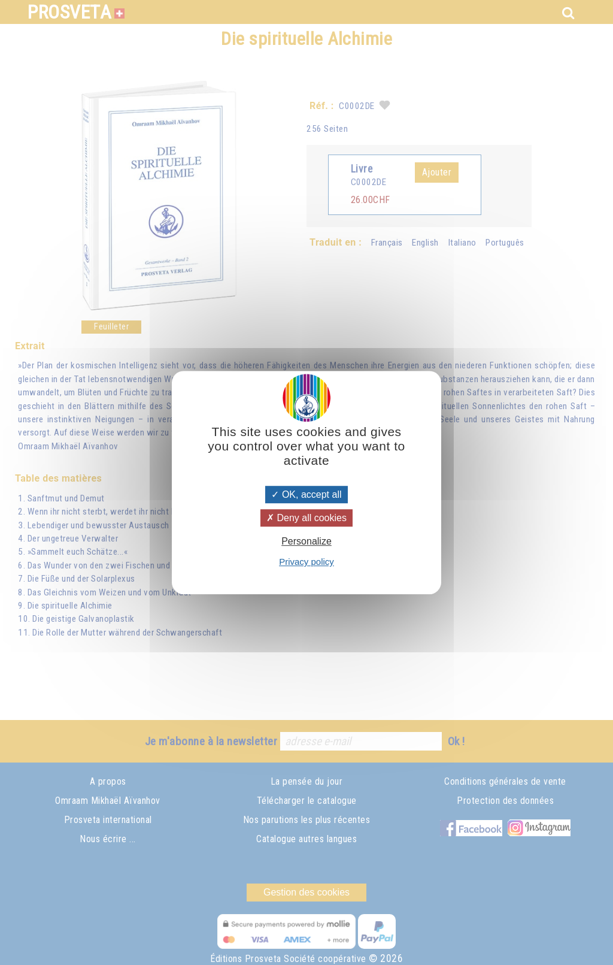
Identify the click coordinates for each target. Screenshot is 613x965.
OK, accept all (306, 494)
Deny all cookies (306, 518)
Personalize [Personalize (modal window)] (306, 541)
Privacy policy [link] (306, 561)
